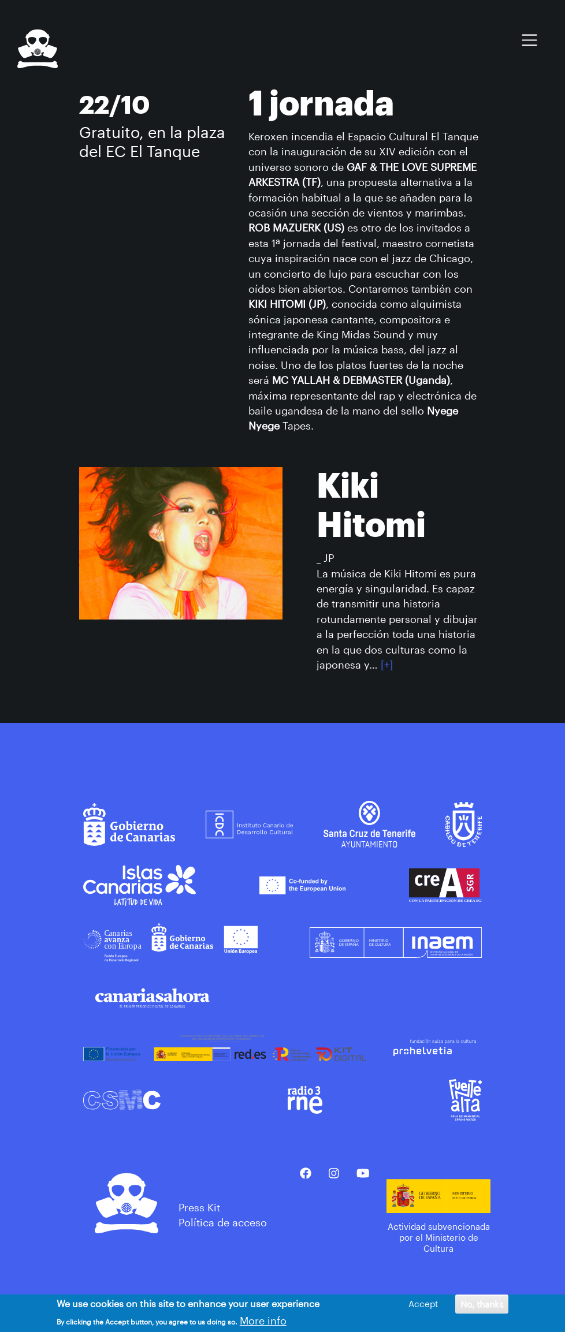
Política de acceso (223, 1222)
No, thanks (481, 1305)
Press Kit (199, 1207)
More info (263, 1321)
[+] (387, 664)
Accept (423, 1305)
